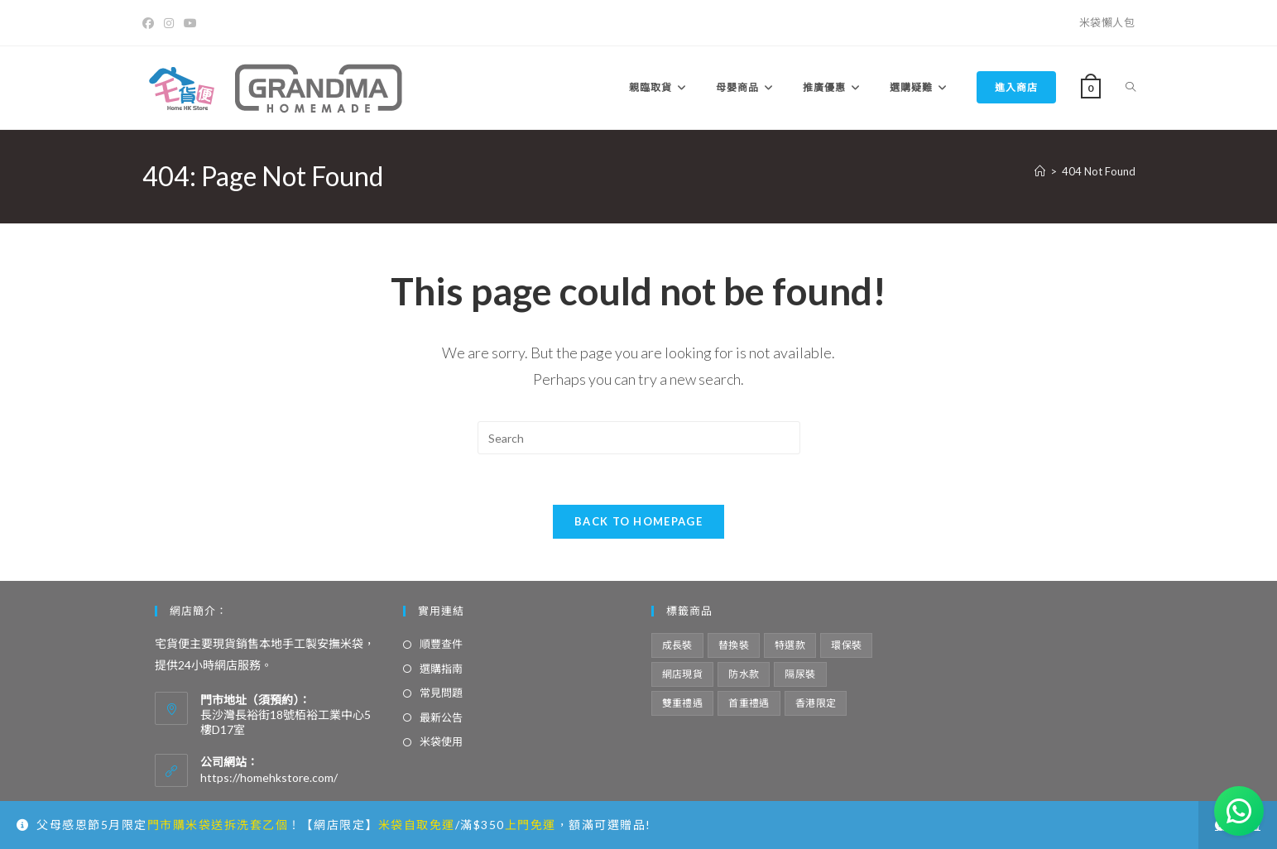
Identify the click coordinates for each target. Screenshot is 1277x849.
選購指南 (441, 668)
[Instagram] (169, 23)
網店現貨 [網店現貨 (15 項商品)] (682, 674)
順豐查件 (441, 643)
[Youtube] (190, 23)
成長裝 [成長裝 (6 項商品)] (677, 645)
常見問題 (441, 692)
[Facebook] (150, 23)
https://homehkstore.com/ (269, 777)
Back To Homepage (638, 521)
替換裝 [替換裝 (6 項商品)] (733, 645)
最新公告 (441, 717)
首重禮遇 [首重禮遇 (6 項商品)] (749, 703)
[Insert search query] (639, 437)
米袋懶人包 (1107, 22)
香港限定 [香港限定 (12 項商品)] (816, 703)
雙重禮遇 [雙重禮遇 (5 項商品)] (682, 703)
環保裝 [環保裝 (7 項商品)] (846, 645)
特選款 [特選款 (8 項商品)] (790, 645)
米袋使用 (441, 741)
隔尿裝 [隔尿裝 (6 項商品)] (800, 674)
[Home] (1040, 171)
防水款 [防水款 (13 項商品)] (743, 674)
